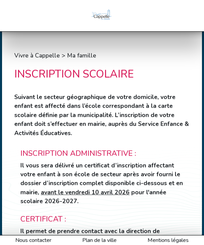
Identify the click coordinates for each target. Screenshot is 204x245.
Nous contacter (33, 240)
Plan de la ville (99, 240)
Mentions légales (168, 240)
